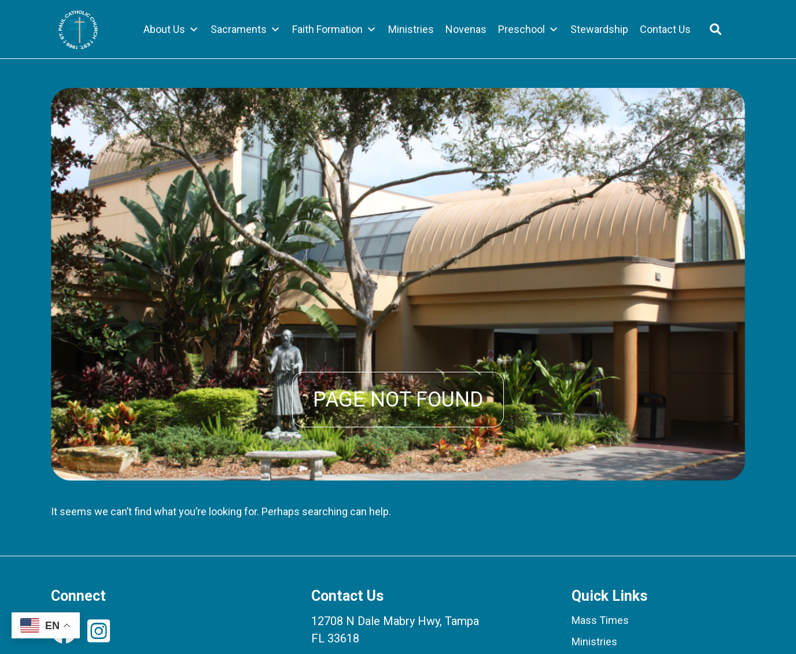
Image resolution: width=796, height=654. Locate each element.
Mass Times (600, 620)
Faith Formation (334, 29)
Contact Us (665, 29)
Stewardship (599, 29)
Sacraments (246, 29)
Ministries (411, 29)
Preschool (528, 29)
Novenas (466, 29)
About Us (171, 29)
